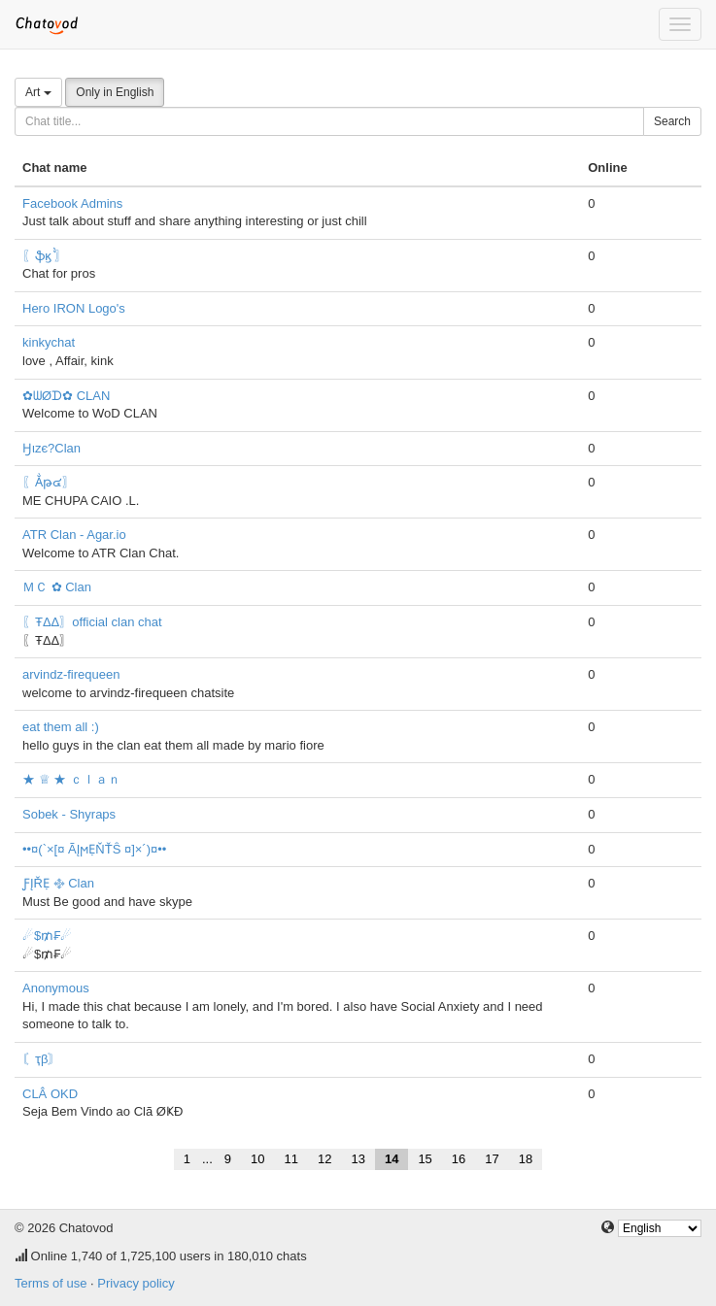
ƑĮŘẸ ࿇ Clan (58, 883)
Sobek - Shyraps (69, 814)
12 (324, 1159)
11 (291, 1159)
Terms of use (50, 1283)
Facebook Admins (72, 203)
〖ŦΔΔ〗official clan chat (92, 622)
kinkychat (48, 342)
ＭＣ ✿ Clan (56, 587)
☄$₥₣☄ (47, 935)
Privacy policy (135, 1283)
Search (672, 121)
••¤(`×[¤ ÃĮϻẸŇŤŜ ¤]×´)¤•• (94, 849)
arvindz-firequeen (70, 674)
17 (491, 1159)
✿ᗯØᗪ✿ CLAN (66, 395)
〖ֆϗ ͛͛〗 (44, 256)
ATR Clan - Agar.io (74, 534)
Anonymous (55, 988)
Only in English (114, 92)
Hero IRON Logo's (73, 308)
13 (357, 1159)
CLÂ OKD (50, 1094)
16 (458, 1159)
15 (424, 1159)
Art (38, 92)
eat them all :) (60, 727)
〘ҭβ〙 (41, 1059)
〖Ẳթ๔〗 (48, 482)
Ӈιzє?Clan (51, 448)
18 (525, 1159)
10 (257, 1159)
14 (391, 1159)
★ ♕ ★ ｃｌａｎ (71, 779)
